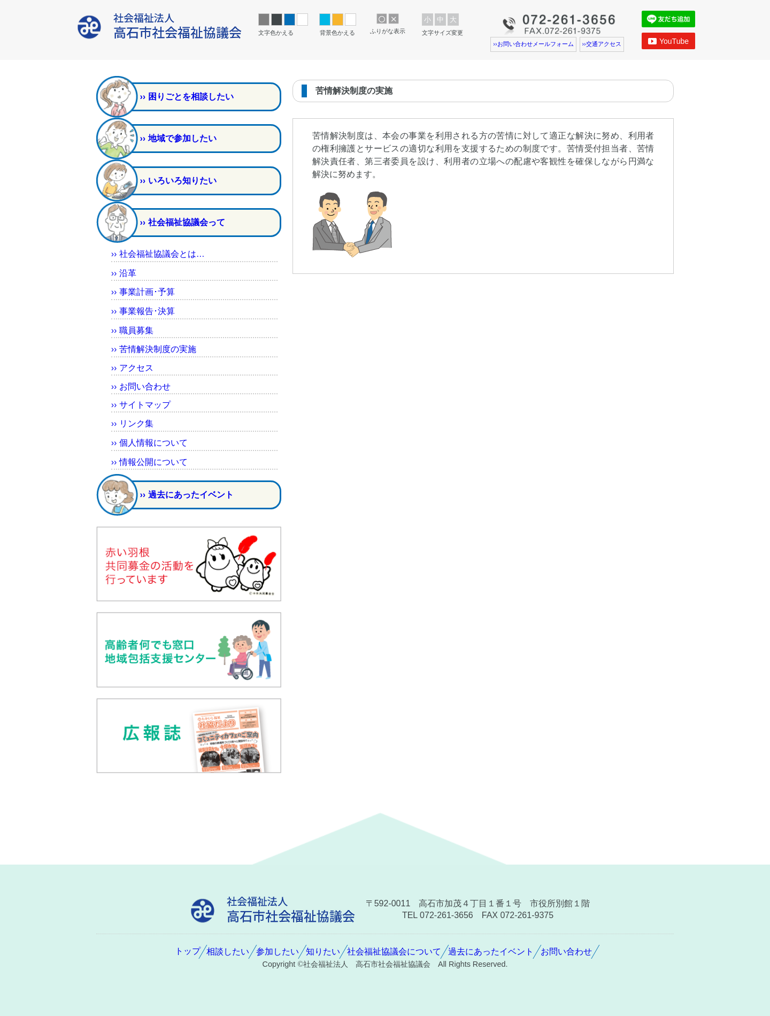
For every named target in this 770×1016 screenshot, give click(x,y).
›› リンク (132, 423)
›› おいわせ (141, 386)
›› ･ (143, 291)
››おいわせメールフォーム (533, 44)
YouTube (668, 41)
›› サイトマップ (141, 404)
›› (123, 273)
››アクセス (601, 44)
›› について (149, 442)
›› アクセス (132, 367)
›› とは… (158, 253)
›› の (153, 349)
